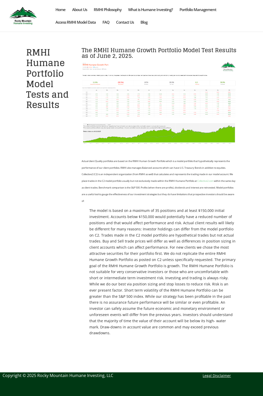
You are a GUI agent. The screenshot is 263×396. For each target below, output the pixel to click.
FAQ (105, 22)
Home (60, 10)
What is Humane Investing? (150, 10)
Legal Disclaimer (217, 375)
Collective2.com (205, 181)
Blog (143, 22)
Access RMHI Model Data (75, 22)
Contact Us (125, 22)
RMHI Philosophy (107, 10)
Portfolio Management (198, 10)
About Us (79, 10)
